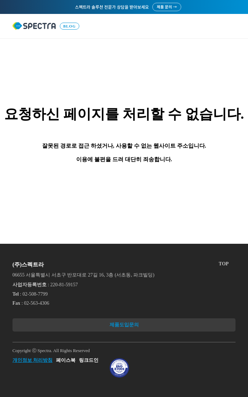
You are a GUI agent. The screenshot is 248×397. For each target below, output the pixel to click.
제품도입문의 (124, 324)
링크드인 (88, 360)
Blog (69, 26)
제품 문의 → (167, 6)
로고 (34, 26)
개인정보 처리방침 (33, 360)
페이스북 (65, 360)
